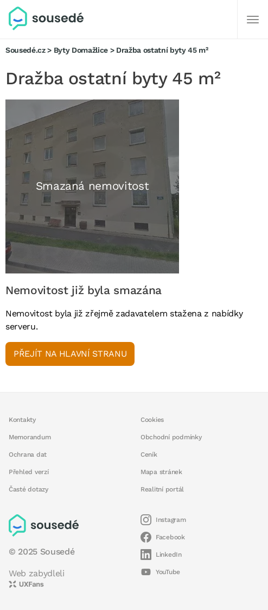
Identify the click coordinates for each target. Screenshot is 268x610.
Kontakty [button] (22, 420)
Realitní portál (162, 489)
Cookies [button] (152, 420)
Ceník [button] (149, 454)
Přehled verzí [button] (29, 472)
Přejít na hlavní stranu (70, 353)
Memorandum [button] (29, 437)
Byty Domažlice (81, 50)
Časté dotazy (28, 489)
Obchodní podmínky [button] (171, 437)
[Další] (252, 19)
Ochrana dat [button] (28, 454)
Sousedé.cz (25, 50)
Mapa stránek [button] (161, 472)
